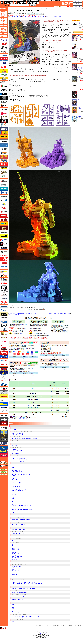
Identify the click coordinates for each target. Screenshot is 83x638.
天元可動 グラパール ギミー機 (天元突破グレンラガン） (21, 519)
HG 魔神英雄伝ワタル (18, 538)
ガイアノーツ (4, 141)
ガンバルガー (14, 502)
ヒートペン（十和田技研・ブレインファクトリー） (4, 291)
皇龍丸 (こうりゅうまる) (16, 552)
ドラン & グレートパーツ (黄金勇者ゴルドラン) (19, 524)
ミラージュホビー (4, 388)
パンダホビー (4, 287)
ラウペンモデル (4, 443)
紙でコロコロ (4, 145)
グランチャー (14, 464)
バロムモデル (4, 279)
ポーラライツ (4, 349)
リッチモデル (4, 447)
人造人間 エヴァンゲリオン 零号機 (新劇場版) (19, 592)
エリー (13, 573)
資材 (31, 2)
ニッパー (48, 79)
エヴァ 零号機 (14, 449)
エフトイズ (4, 125)
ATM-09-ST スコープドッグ (16, 16)
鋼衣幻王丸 (13, 611)
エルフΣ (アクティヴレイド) (16, 566)
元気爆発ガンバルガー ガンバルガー (18, 433)
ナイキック (13, 512)
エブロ (4, 129)
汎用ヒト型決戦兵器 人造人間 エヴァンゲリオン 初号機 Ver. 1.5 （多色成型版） (25, 438)
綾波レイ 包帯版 (14, 445)
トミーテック (4, 255)
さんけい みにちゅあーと (4, 185)
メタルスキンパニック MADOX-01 (17, 490)
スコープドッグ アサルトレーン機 (17, 457)
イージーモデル (4, 78)
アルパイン (4, 75)
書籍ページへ (4, 36)
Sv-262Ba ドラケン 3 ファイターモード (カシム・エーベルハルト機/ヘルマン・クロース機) (27, 583)
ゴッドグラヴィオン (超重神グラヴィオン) (19, 489)
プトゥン (79, 76)
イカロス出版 (4, 82)
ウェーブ (4, 94)
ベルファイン (14, 597)
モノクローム (4, 415)
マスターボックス (4, 373)
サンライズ (48, 16)
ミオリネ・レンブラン (15, 570)
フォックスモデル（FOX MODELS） (4, 314)
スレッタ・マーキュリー (16, 569)
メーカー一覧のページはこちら (4, 40)
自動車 (11, 2)
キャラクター (41, 625)
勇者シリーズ (18, 522)
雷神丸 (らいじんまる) (15, 553)
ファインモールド (4, 302)
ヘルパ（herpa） (4, 341)
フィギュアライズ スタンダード (20, 564)
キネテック (4, 153)
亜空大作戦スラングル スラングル (17, 599)
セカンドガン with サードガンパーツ (18, 612)
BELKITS (4, 337)
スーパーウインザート (15, 493)
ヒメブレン (13, 500)
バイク (15, 2)
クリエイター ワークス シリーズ (20, 527)
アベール (4, 71)
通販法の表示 (4, 474)
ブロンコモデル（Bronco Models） (4, 329)
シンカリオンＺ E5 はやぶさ (16, 482)
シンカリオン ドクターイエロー (17, 471)
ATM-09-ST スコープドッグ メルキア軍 (18, 458)
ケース (34, 2)
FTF (4, 121)
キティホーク (4, 149)
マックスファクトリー (12, 307)
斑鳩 (12, 501)
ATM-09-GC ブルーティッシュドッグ (18, 461)
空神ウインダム (14, 481)
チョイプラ (17, 455)
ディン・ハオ (4, 244)
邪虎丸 (13, 540)
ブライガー (13, 478)
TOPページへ (3, 8)
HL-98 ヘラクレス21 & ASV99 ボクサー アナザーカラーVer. (22, 505)
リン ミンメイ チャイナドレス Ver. (79, 108)
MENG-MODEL (14, 436)
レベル (4, 451)
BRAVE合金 (22, 427)
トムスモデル (4, 259)
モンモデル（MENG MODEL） (4, 423)
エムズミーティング (4, 466)
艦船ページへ (4, 15)
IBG (4, 48)
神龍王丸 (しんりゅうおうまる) (17, 556)
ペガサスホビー (4, 333)
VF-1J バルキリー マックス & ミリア (18, 533)
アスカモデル (4, 67)
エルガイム (13, 621)
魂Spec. (16, 590)
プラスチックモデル (19, 597)
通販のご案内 (4, 471)
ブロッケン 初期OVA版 (15, 453)
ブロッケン (13, 452)
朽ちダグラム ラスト (81, 23)
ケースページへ (4, 33)
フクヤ (4, 318)
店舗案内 (77, 6)
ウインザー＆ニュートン (4, 90)
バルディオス (14, 494)
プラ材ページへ (4, 31)
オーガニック (14, 443)
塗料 (24, 2)
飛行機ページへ (4, 13)
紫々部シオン (14, 567)
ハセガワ (13, 527)
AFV (4, 11)
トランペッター (4, 267)
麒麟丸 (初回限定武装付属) (16, 557)
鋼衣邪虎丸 (13, 608)
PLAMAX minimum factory (20, 12)
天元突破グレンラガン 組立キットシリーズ (23, 517)
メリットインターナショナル (4, 400)
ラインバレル (14, 429)
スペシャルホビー (4, 219)
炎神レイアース (14, 479)
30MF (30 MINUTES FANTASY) (20, 535)
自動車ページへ (4, 16)
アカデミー (13, 440)
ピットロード (4, 299)
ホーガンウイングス (4, 345)
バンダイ (13, 535)
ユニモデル (4, 428)
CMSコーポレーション (15, 427)
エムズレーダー (4, 462)
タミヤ (4, 240)
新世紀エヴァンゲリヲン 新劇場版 (20, 594)
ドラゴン (4, 263)
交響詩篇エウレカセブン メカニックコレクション (23, 586)
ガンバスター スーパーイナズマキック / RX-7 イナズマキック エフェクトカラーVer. (26, 616)
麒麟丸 (13, 545)
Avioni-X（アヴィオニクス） (4, 51)
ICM (4, 44)
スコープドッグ (24, 16)
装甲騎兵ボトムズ (42, 16)
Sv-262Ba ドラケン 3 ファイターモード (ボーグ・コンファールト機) (23, 582)
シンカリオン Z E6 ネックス (16, 485)
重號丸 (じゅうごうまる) (16, 549)
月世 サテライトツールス (4, 164)
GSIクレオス (4, 189)
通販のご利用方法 (77, 2)
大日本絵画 (4, 232)
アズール (4, 63)
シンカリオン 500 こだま (16, 470)
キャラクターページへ (4, 22)
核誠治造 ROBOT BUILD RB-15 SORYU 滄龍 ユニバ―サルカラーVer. (58, 313)
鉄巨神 (13, 604)
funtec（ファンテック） (4, 306)
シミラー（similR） (4, 200)
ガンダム (21, 2)
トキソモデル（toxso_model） (4, 251)
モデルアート (4, 408)
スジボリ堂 (4, 212)
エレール (4, 132)
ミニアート (4, 381)
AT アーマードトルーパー (33, 16)
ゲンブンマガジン (4, 168)
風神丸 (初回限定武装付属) (16, 559)
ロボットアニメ (61, 16)
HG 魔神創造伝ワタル (18, 542)
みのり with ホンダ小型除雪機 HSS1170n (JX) (79, 44)
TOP (5, 5)
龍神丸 (13, 544)
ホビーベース (4, 356)
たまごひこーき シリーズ (19, 531)
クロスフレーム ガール (19, 514)
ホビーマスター (4, 364)
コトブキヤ (13, 514)
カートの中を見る (66, 6)
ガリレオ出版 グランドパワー (4, 157)
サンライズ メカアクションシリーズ (26, 431)
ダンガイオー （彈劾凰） (16, 486)
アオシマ (4, 55)
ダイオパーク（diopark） (4, 228)
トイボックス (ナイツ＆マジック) (17, 506)
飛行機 (5, 2)
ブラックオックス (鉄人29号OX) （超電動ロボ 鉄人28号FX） (22, 509)
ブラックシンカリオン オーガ (16, 477)
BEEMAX (4, 295)
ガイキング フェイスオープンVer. (17, 450)
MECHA (18, 436)
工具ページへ (4, 30)
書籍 (37, 2)
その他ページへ (4, 25)
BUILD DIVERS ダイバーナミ (16, 562)
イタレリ (4, 86)
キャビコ (13, 455)
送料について (4, 472)
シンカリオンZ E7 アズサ (16, 487)
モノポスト (4, 419)
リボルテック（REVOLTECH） (21, 447)
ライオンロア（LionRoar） (4, 436)
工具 (28, 2)
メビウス (4, 396)
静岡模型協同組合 (4, 196)
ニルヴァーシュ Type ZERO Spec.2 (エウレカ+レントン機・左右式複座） (24, 588)
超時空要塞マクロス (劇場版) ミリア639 (18, 529)
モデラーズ (4, 404)
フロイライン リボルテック (21, 443)
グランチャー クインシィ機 (16, 466)
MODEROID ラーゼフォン (16, 508)
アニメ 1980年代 (54, 16)
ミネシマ (4, 384)
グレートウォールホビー (4, 160)
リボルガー (13, 475)
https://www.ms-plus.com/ (41, 633)
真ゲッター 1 (14, 497)
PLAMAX (20, 602)
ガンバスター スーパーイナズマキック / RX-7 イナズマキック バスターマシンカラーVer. (26, 617)
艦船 (8, 2)
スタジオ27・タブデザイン (4, 216)
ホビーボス (4, 360)
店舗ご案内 (4, 469)
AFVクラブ (4, 109)
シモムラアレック (4, 204)
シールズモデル (4, 192)
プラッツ (4, 326)
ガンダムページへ (4, 20)
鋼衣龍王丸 (13, 607)
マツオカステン (4, 377)
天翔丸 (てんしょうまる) (16, 548)
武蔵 (78, 99)
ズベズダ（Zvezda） (4, 223)
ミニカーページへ (4, 23)
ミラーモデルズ (4, 392)
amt (4, 113)
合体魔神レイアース (15, 504)
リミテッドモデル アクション (21, 619)
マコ (4, 369)
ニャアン (13, 577)
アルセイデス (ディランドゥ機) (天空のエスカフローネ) (21, 474)
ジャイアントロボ (15, 467)
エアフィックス (4, 105)
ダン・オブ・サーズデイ (16, 468)
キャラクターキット (19, 440)
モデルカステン (4, 411)
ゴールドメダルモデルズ (4, 172)
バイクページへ (4, 18)
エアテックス (4, 102)
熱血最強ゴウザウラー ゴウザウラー (18, 434)
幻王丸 (13, 610)
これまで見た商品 (58, 6)
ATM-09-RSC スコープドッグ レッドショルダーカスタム (21, 459)
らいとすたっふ (4, 440)
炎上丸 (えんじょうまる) (16, 555)
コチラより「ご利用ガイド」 (23, 418)
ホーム (37, 625)
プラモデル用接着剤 (24, 81)
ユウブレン (13, 498)
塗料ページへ (4, 28)
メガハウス (13, 619)
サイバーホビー (4, 181)
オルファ (4, 136)
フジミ (4, 322)
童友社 (4, 247)
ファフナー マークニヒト (16, 483)
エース (4, 117)
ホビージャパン (4, 353)
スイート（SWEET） (4, 208)
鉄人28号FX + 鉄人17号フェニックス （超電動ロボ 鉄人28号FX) (22, 510)
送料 (77, 3)
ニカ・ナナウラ (14, 574)
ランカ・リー (80, 35)
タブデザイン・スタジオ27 (4, 236)
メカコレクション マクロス (19, 579)
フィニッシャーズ (4, 310)
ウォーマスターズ (4, 98)
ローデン (4, 455)
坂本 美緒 (79, 116)
